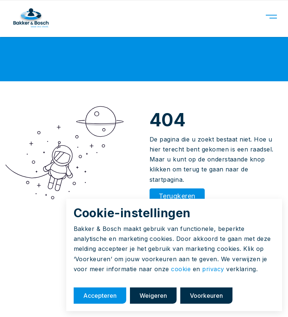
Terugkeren (177, 196)
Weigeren (153, 295)
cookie (181, 269)
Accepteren (100, 295)
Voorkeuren (206, 295)
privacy (213, 269)
